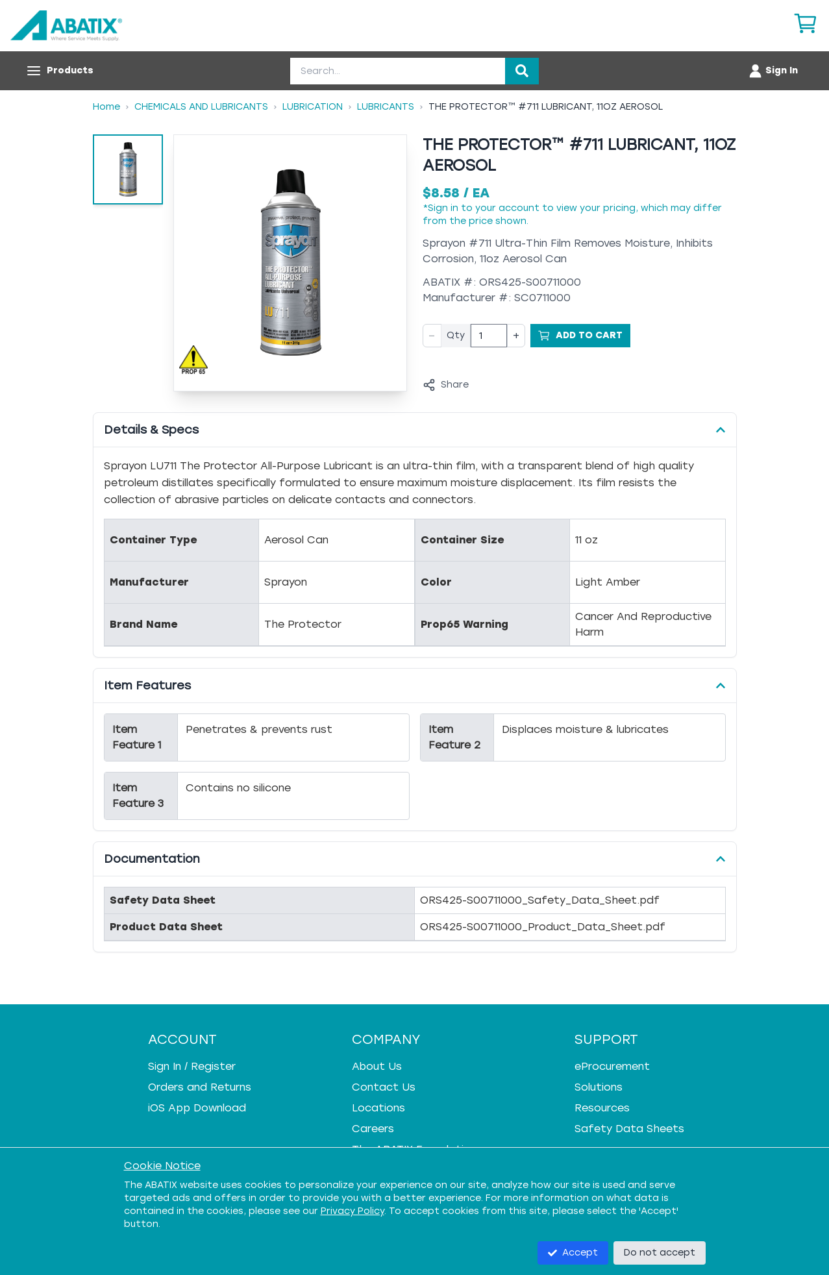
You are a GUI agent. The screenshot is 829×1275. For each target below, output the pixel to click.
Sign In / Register (192, 1066)
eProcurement (612, 1066)
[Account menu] (772, 71)
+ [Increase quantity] (516, 335)
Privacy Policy (352, 1211)
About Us (377, 1066)
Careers (373, 1128)
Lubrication (312, 106)
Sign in (443, 208)
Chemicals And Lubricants (201, 106)
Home (106, 106)
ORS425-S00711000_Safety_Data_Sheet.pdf (540, 900)
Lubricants (385, 106)
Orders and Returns (199, 1087)
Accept (573, 1252)
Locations (378, 1108)
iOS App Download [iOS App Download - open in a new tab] (197, 1108)
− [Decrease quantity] (432, 335)
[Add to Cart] (580, 335)
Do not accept (659, 1252)
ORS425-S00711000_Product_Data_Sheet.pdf (542, 927)
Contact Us (383, 1087)
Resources (602, 1108)
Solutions (599, 1087)
